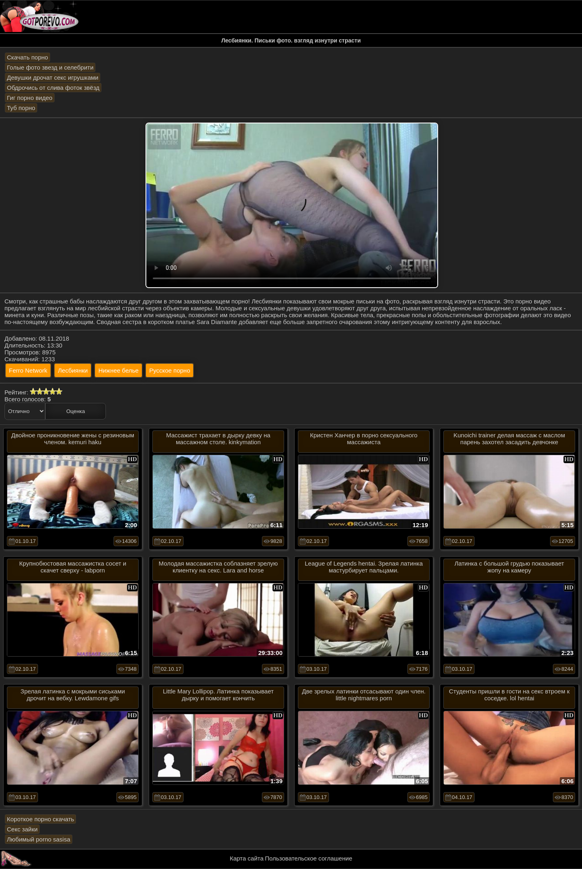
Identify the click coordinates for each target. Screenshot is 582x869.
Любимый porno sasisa (38, 839)
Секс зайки (22, 829)
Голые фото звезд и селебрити (50, 67)
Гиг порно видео (30, 97)
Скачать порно (27, 57)
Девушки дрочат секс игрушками (52, 77)
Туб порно (21, 107)
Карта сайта (247, 858)
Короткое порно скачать (40, 819)
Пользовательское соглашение (308, 858)
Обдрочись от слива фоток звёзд (53, 87)
